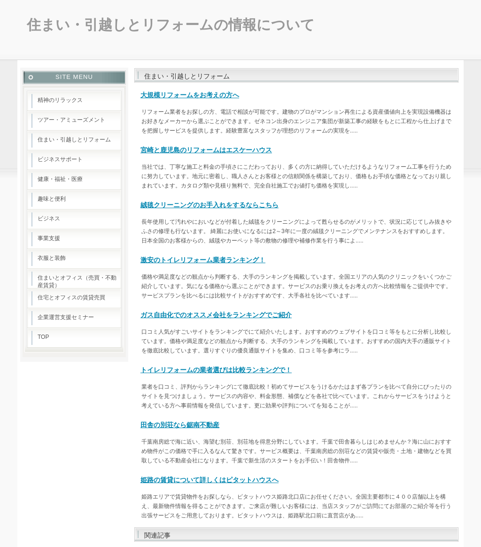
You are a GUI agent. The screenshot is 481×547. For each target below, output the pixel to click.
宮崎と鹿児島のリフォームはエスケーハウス (206, 150)
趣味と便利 (52, 198)
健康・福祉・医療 (60, 179)
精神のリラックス (60, 100)
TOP (43, 337)
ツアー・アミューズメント (71, 120)
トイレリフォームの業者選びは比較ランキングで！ (216, 370)
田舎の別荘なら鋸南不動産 (179, 425)
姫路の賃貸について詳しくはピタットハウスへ (209, 480)
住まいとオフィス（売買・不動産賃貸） (77, 281)
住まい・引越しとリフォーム (74, 139)
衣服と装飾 (52, 258)
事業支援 (49, 238)
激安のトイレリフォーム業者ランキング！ (202, 260)
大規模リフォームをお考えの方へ (189, 95)
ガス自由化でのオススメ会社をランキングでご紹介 (216, 315)
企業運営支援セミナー (66, 317)
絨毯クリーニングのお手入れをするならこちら (209, 205)
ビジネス (49, 218)
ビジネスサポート (60, 159)
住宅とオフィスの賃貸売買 (71, 297)
